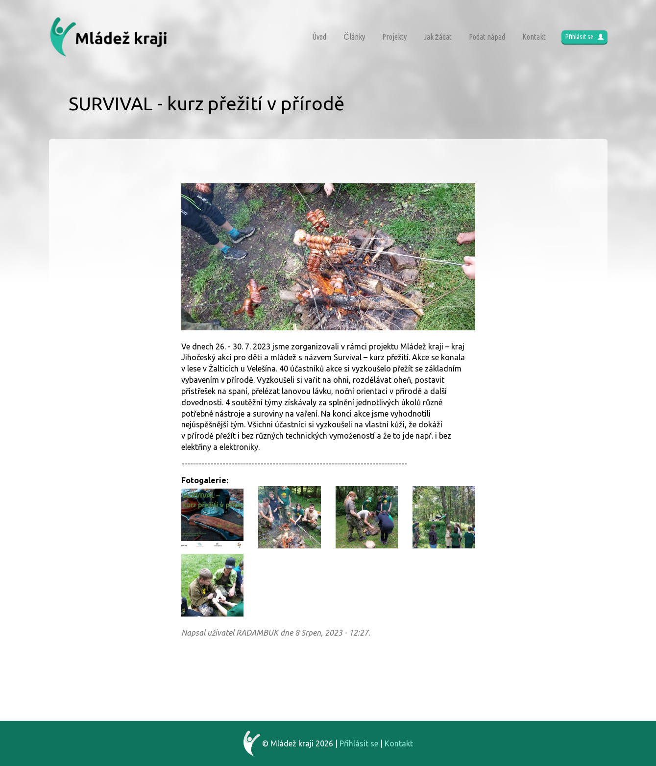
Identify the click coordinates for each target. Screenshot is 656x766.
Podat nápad (487, 36)
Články (354, 36)
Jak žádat (438, 36)
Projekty (394, 36)
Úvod (319, 36)
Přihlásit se (584, 37)
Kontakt (534, 36)
